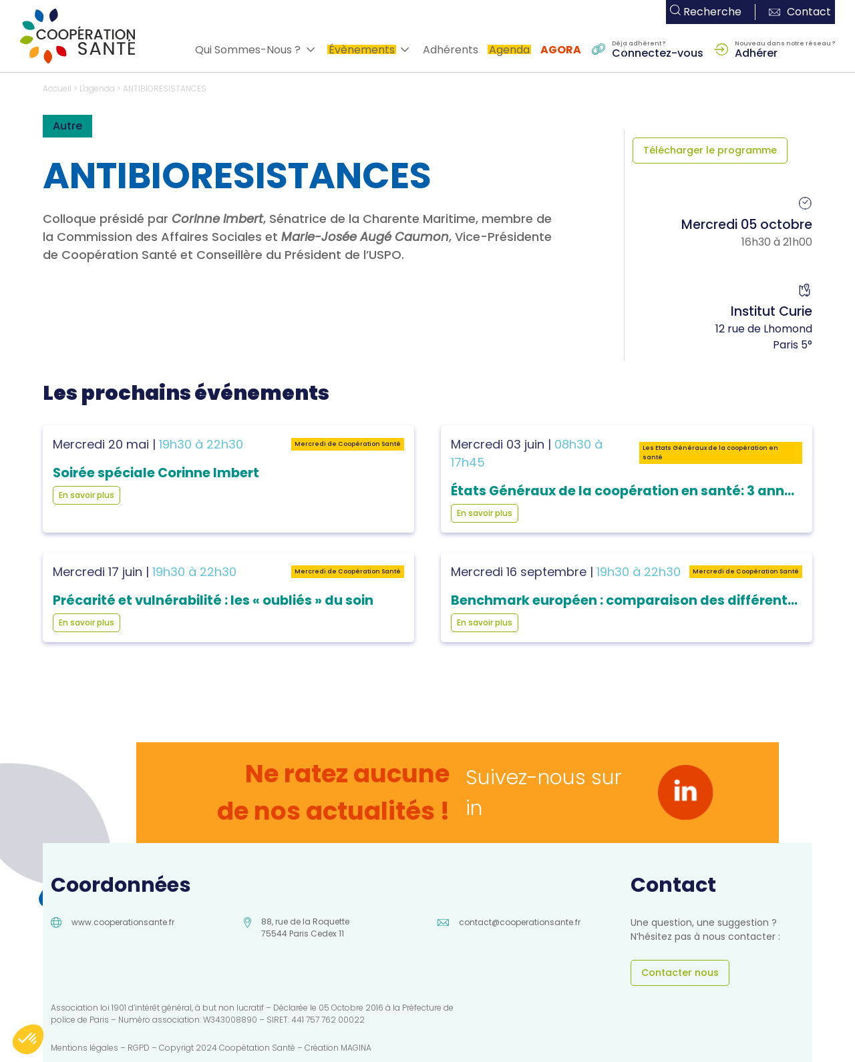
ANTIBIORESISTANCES (164, 88)
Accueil (57, 88)
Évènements (362, 49)
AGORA (560, 49)
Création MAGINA (338, 1047)
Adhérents (450, 49)
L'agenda (97, 88)
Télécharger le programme (710, 150)
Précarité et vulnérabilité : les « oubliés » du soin (213, 600)
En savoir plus (86, 495)
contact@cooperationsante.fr (519, 922)
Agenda (509, 49)
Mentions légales (84, 1047)
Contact (800, 11)
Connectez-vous (657, 52)
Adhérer (756, 52)
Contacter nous (680, 972)
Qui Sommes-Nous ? (248, 49)
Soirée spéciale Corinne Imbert (156, 473)
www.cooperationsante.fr (122, 922)
